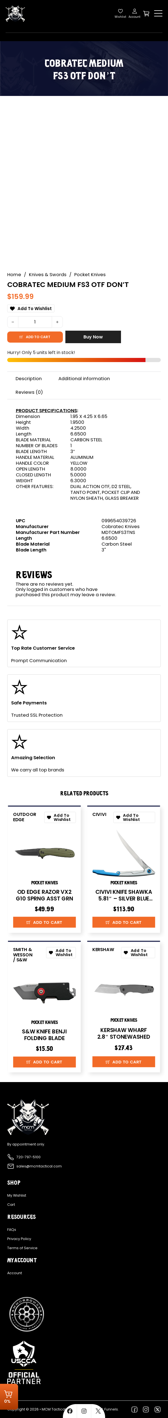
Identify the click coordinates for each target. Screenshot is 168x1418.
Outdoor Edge (24, 817)
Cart (11, 1205)
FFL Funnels (108, 1409)
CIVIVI (99, 814)
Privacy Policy (19, 1239)
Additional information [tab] (84, 378)
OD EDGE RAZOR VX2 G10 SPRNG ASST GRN (44, 895)
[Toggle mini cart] (146, 13)
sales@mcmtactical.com (39, 1166)
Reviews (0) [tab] (29, 392)
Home (14, 274)
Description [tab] (29, 378)
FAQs (11, 1230)
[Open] (158, 13)
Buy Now (93, 337)
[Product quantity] (35, 322)
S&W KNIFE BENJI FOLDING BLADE (44, 1035)
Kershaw (103, 949)
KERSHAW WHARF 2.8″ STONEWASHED (123, 1033)
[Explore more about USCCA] (24, 1362)
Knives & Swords (47, 274)
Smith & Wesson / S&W (22, 954)
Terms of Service (22, 1248)
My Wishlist (16, 1195)
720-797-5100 (28, 1157)
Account (14, 1273)
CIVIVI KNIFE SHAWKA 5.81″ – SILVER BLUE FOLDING (123, 898)
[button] (44, 922)
